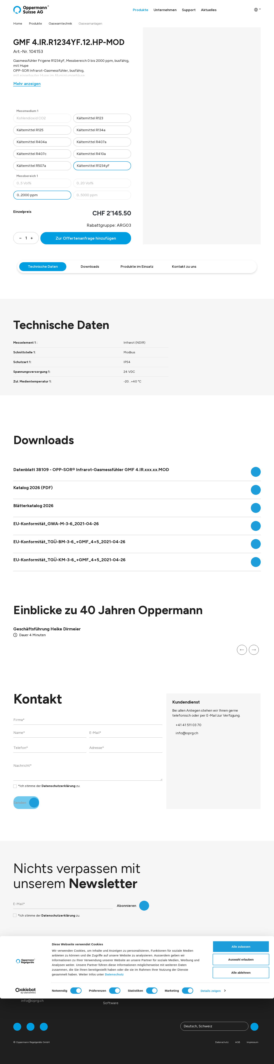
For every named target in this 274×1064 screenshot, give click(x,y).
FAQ (216, 987)
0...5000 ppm (103, 196)
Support (223, 961)
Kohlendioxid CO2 (43, 119)
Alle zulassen (240, 1012)
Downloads (90, 266)
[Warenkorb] (249, 9)
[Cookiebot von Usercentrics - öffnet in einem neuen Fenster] (25, 1056)
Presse (163, 980)
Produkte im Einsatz (137, 266)
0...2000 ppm (27, 195)
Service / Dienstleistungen (124, 995)
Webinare (220, 980)
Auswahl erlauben (241, 1025)
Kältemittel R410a (91, 154)
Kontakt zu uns (184, 266)
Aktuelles (169, 961)
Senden (19, 802)
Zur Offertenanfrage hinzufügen (86, 238)
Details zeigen (211, 1056)
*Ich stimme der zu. (49, 786)
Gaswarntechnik (116, 980)
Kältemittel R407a (91, 142)
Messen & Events (171, 972)
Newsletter (167, 995)
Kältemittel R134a (91, 130)
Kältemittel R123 (90, 118)
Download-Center (227, 972)
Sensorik (110, 972)
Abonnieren (126, 905)
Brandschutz (113, 987)
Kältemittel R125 (30, 130)
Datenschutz (114, 1039)
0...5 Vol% (43, 184)
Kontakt (219, 995)
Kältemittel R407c (32, 154)
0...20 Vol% (103, 184)
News (162, 987)
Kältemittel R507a (31, 165)
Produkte (114, 961)
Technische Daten (43, 266)
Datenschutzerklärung (58, 786)
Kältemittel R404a (32, 142)
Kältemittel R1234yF (93, 165)
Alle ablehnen (241, 1038)
